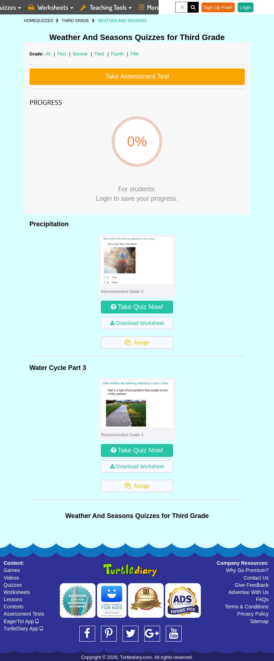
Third (99, 54)
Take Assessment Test (137, 76)
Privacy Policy (253, 614)
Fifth (135, 54)
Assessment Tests (24, 614)
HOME (30, 20)
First (62, 54)
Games (12, 570)
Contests (13, 606)
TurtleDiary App (23, 628)
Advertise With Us (249, 592)
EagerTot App (21, 621)
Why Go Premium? (247, 570)
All (48, 54)
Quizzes (13, 585)
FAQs (262, 599)
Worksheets (17, 592)
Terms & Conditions (247, 606)
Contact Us (256, 578)
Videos (11, 578)
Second (80, 54)
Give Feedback (252, 585)
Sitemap (259, 621)
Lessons (13, 599)
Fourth (118, 54)
